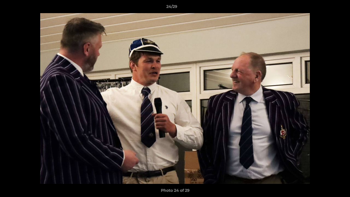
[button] (327, 7)
